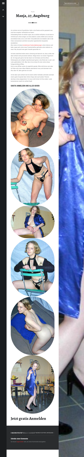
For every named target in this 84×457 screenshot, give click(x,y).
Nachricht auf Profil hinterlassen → (45, 432)
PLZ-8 (32, 12)
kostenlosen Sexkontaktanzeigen (32, 45)
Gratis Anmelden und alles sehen (25, 86)
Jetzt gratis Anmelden (28, 418)
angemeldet (20, 441)
